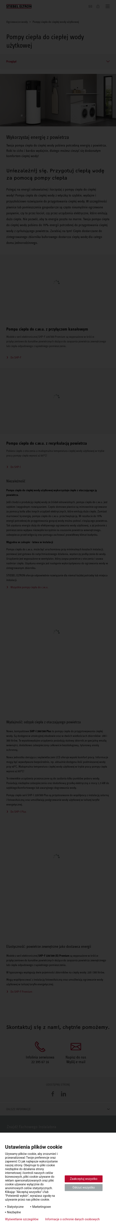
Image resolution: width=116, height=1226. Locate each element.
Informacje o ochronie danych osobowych (72, 1219)
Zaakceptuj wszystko (84, 1178)
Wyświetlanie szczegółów (21, 1219)
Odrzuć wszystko (83, 1187)
